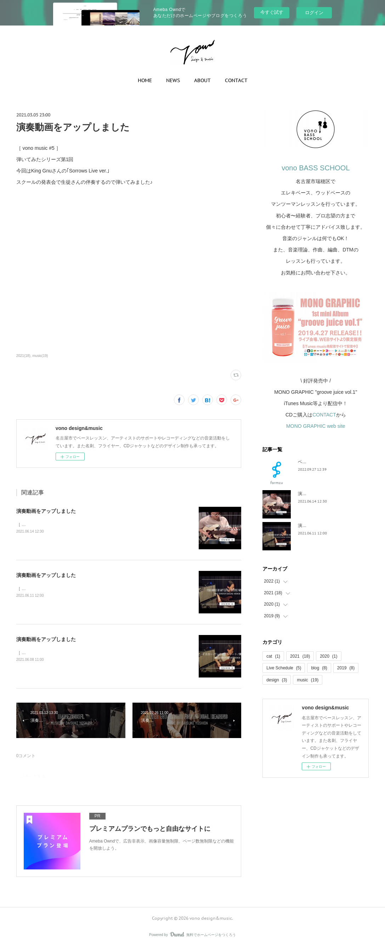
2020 (328, 656)
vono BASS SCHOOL (316, 168)
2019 (346, 667)
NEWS (173, 80)
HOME (145, 80)
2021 (300, 656)
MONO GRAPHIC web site (315, 426)
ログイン (314, 12)
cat (273, 656)
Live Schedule (283, 667)
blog (319, 667)
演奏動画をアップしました (46, 511)
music (307, 679)
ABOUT (202, 80)
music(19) (40, 356)
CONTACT (236, 80)
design (276, 679)
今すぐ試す (271, 12)
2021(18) (23, 356)
